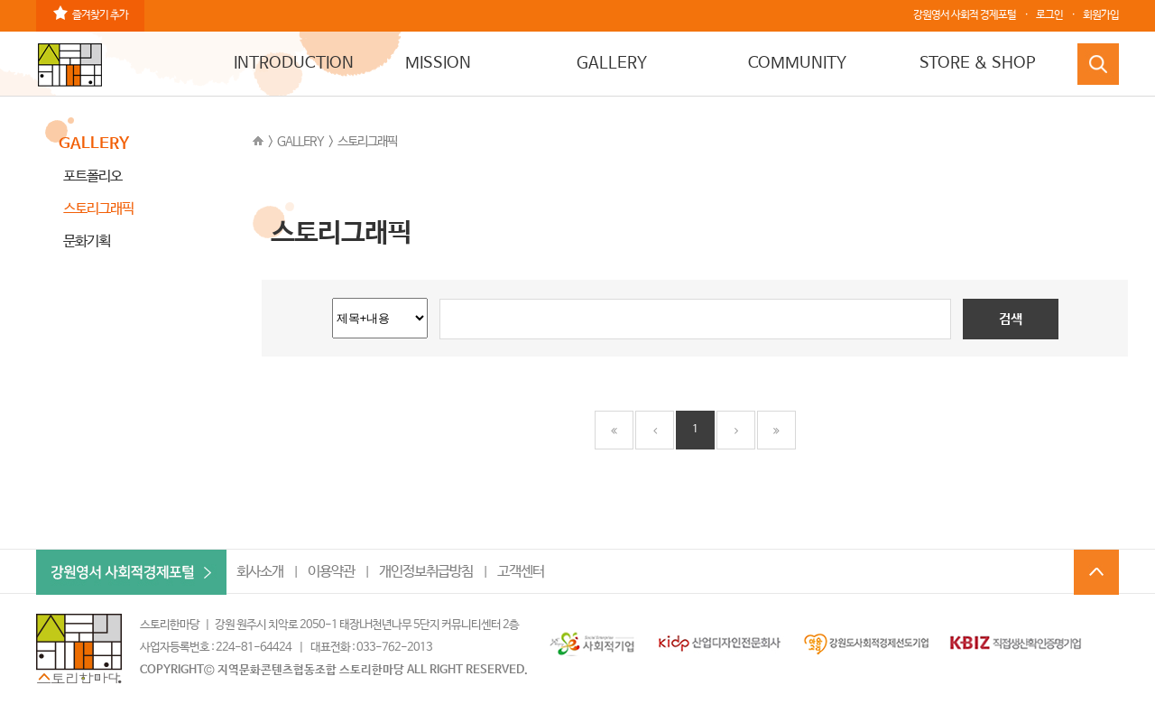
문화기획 (86, 241)
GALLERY (612, 63)
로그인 (1049, 15)
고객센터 (520, 571)
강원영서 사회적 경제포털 (964, 15)
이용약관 (331, 571)
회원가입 (1101, 15)
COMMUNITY (797, 63)
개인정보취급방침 (426, 571)
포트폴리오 (92, 176)
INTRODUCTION (294, 63)
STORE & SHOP (977, 63)
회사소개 (259, 571)
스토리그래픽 (367, 141)
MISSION (438, 63)
